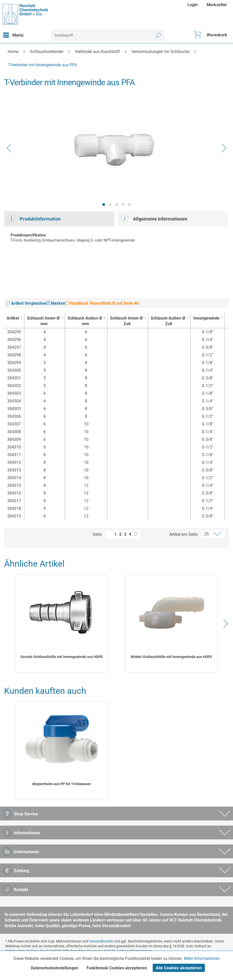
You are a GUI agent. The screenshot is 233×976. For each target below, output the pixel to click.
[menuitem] (193, 4)
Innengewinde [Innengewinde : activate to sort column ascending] (206, 318)
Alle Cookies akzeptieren (179, 968)
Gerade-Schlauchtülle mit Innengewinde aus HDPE (61, 657)
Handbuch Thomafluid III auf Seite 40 (102, 303)
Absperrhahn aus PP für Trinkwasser (61, 784)
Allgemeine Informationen (154, 218)
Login (192, 4)
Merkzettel (217, 4)
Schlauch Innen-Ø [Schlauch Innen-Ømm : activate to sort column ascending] (43, 321)
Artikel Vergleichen (27, 303)
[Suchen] (158, 35)
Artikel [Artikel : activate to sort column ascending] (13, 318)
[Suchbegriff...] (108, 35)
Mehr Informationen (202, 958)
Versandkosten (101, 941)
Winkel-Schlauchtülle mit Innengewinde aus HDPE (171, 657)
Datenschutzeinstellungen (54, 968)
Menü (13, 34)
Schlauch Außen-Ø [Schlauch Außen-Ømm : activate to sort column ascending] (85, 321)
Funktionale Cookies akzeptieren (116, 968)
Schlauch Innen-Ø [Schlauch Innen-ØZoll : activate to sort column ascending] (126, 321)
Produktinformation (34, 218)
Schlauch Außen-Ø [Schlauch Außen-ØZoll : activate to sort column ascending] (168, 321)
